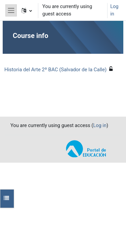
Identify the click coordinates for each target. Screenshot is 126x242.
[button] (27, 10)
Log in (114, 10)
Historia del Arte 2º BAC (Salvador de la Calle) (55, 70)
